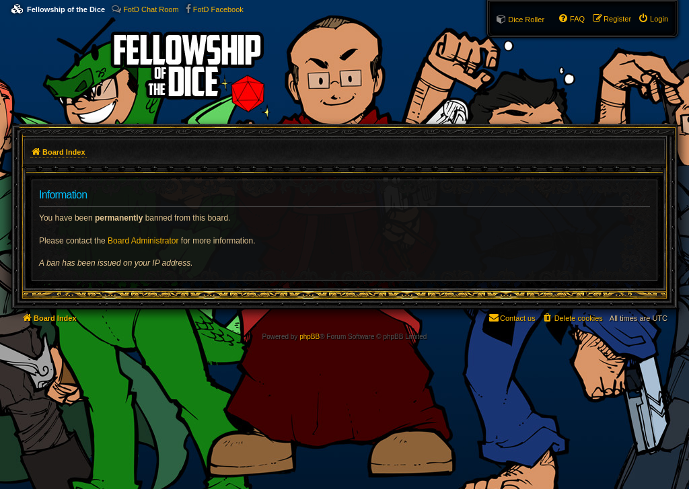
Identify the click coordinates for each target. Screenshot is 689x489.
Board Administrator (143, 241)
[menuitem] (653, 19)
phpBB (309, 336)
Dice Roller (526, 19)
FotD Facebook (218, 9)
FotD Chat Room (151, 9)
